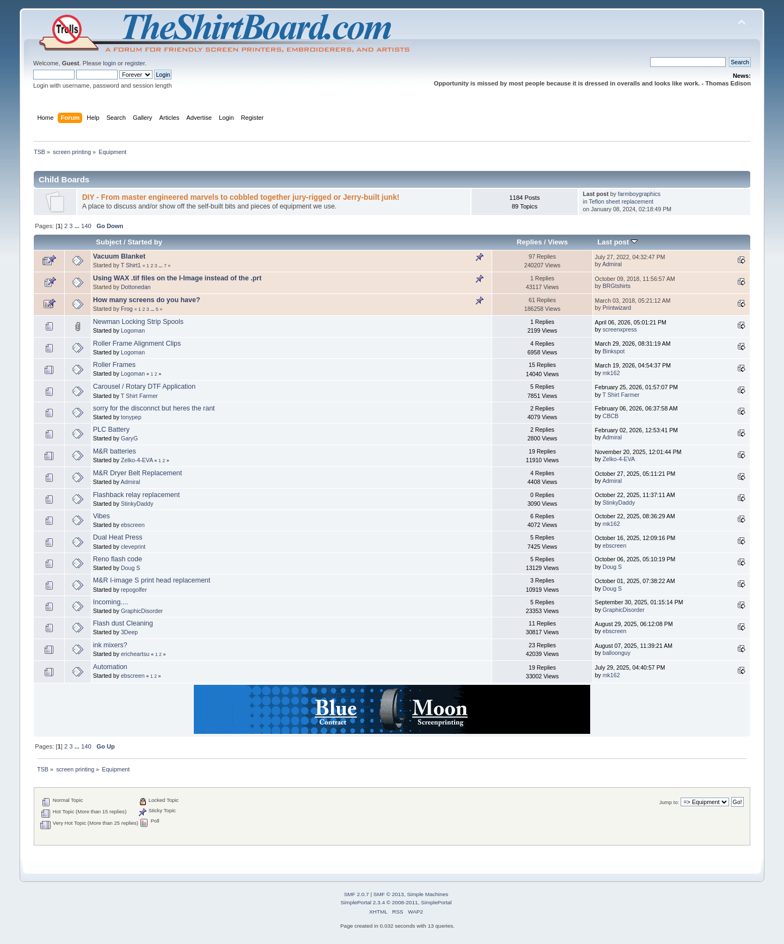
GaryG (129, 438)
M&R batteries (114, 451)
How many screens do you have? (146, 300)
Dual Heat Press (118, 537)
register (135, 63)
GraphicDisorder (142, 611)
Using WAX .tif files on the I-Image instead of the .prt (177, 278)
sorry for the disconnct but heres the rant (154, 408)
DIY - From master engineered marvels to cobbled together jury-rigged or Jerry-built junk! (241, 197)
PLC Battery (111, 429)
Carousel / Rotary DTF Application (144, 386)
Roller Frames (114, 365)
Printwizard (617, 307)
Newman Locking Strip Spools (138, 322)
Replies (529, 242)
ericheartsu (135, 654)
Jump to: (669, 802)
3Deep (129, 632)
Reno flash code (117, 559)
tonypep (131, 417)
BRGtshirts (616, 286)
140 (86, 226)
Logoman (133, 330)
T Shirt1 (131, 265)
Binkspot (614, 351)
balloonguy (616, 652)
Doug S (130, 568)
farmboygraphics (639, 194)
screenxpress (620, 329)
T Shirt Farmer (139, 396)
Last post (617, 242)
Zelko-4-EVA (137, 460)
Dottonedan (136, 287)
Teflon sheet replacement (621, 201)
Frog (127, 308)
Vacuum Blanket (119, 256)
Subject (108, 242)
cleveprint (133, 546)
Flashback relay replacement (136, 495)
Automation (110, 667)
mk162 (611, 373)
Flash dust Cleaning (123, 623)
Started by (144, 242)
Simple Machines (427, 894)
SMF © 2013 (388, 894)
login (109, 63)
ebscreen (133, 525)
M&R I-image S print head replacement (152, 580)
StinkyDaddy (137, 503)
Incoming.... (110, 602)
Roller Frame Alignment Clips (137, 343)
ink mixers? (110, 645)
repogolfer (134, 589)
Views (558, 242)
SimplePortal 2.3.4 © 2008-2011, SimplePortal (395, 902)
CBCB (610, 416)
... (78, 226)
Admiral (612, 264)
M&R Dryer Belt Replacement (137, 473)
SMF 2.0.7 (356, 894)
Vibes (101, 516)
